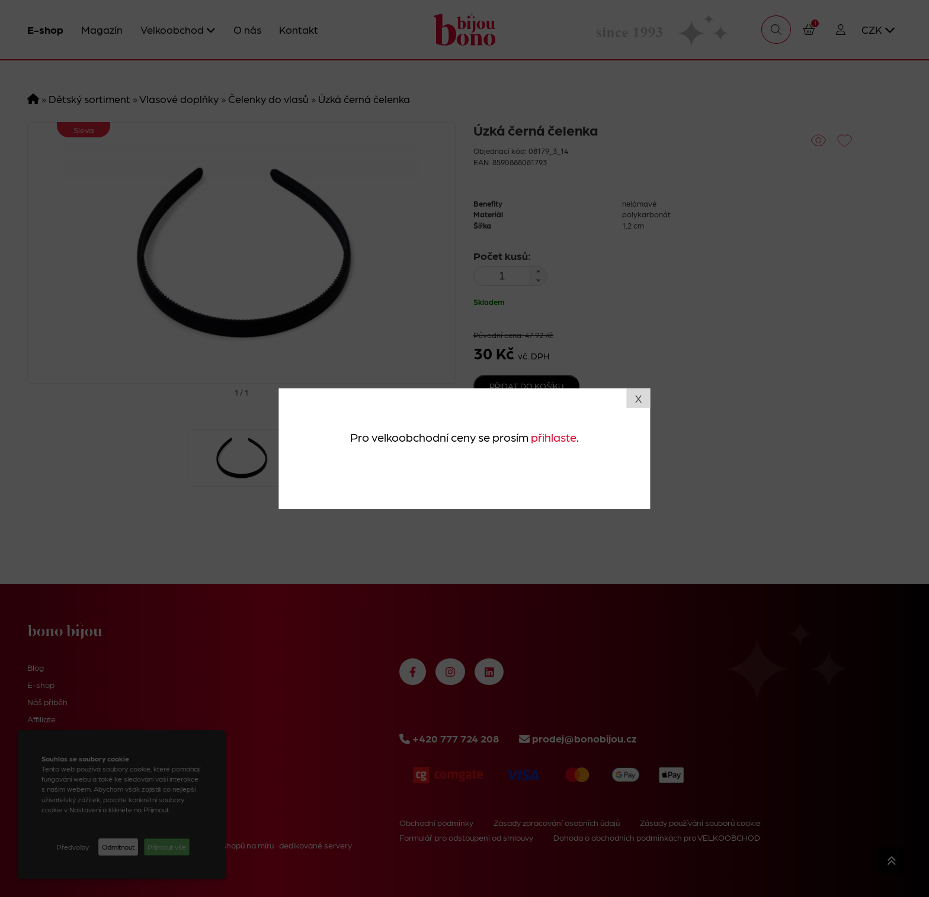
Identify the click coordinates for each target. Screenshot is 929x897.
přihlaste (553, 437)
